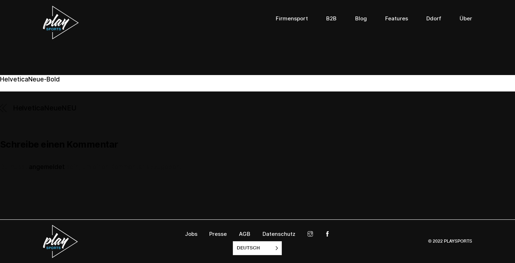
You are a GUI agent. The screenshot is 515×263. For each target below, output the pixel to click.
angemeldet (47, 166)
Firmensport (292, 18)
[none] (257, 248)
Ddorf (433, 18)
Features (396, 18)
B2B (331, 18)
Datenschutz (279, 234)
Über (466, 18)
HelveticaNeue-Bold (30, 79)
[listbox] (257, 248)
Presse (218, 234)
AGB (244, 234)
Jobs (191, 234)
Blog (361, 18)
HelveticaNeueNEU (45, 108)
